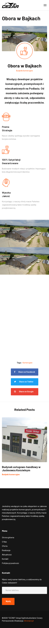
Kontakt (5, 559)
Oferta (4, 546)
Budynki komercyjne (24, 71)
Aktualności (7, 555)
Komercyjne (27, 363)
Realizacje (6, 550)
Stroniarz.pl (29, 621)
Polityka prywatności (10, 563)
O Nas (4, 542)
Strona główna (8, 538)
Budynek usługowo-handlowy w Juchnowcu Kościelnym (21, 468)
